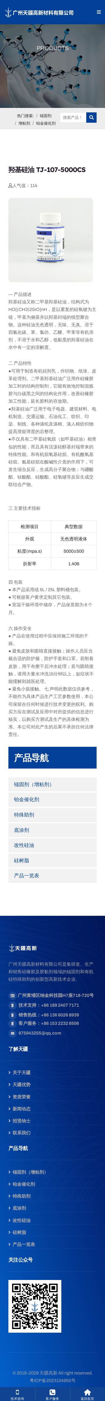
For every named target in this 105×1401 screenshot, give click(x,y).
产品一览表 (26, 875)
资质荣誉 (22, 1097)
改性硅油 (24, 845)
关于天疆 (22, 1072)
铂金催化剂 (46, 123)
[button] (99, 12)
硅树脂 (21, 860)
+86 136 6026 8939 (60, 1015)
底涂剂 (21, 830)
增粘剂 (24, 123)
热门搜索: (25, 116)
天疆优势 (22, 1084)
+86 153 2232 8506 (60, 1023)
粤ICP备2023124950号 (53, 1380)
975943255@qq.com (39, 1033)
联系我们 (22, 1133)
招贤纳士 (22, 1121)
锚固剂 (46, 116)
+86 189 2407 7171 (60, 1005)
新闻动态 (22, 1109)
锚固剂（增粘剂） (34, 784)
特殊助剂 (24, 815)
